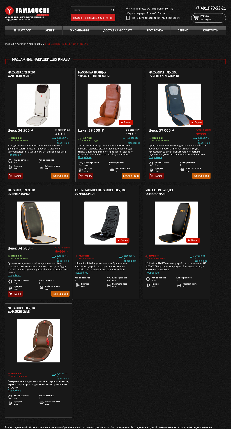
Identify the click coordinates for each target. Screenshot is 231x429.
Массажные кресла (99, 389)
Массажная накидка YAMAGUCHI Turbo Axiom (79, 75)
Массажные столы (99, 393)
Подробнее (14, 155)
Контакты (210, 32)
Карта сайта (179, 410)
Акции (50, 32)
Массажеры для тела (100, 402)
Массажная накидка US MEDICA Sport (78, 193)
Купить (15, 177)
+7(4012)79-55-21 (210, 8)
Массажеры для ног (100, 406)
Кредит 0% (178, 402)
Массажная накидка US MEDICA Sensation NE (135, 75)
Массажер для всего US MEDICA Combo (189, 75)
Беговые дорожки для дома (105, 415)
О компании (79, 32)
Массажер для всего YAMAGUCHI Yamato (21, 75)
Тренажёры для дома (101, 410)
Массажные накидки (100, 398)
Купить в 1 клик (46, 177)
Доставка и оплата (117, 32)
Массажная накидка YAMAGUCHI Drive (134, 193)
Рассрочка (155, 32)
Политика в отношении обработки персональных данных (38, 421)
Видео (98, 120)
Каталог (22, 32)
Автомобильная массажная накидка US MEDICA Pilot (27, 195)
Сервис (183, 32)
